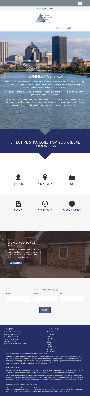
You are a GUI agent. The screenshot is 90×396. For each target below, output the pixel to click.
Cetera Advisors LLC (37, 370)
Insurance (50, 338)
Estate (49, 336)
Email (35, 294)
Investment (50, 334)
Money (49, 342)
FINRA (8, 372)
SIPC (11, 372)
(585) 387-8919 (64, 28)
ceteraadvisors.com (30, 381)
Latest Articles (51, 347)
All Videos (50, 349)
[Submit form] (45, 310)
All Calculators (51, 351)
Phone (63, 294)
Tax (48, 340)
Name (8, 294)
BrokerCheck (43, 353)
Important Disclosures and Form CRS (16, 384)
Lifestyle (49, 345)
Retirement (50, 332)
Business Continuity (32, 384)
